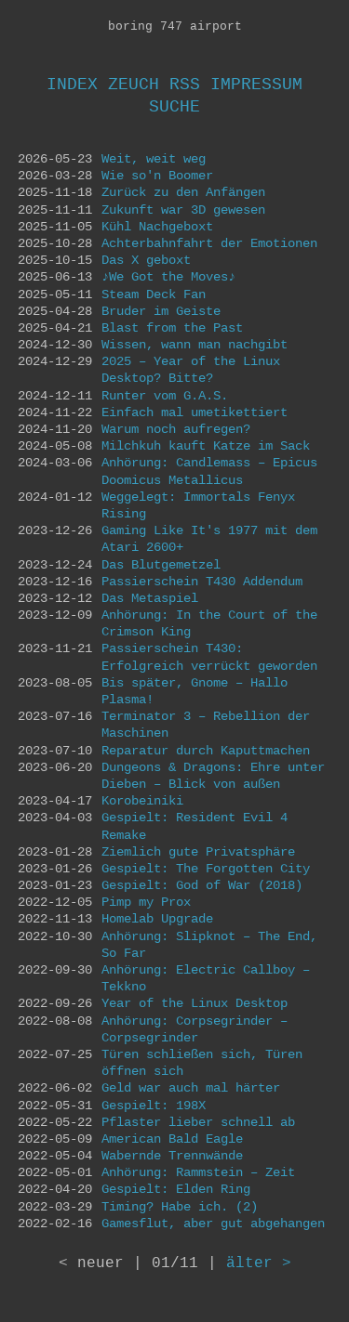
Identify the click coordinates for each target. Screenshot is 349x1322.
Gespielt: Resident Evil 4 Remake (194, 826)
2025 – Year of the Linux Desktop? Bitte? (190, 370)
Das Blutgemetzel (161, 564)
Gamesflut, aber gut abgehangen (213, 1223)
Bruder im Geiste (161, 311)
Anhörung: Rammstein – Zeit (198, 1172)
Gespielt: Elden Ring (175, 1189)
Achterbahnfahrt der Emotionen (209, 243)
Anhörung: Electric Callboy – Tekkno (205, 978)
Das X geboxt (146, 260)
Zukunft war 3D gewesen (183, 210)
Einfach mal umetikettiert (194, 412)
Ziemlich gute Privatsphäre (198, 851)
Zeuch (133, 84)
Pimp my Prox (146, 902)
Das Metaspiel (149, 598)
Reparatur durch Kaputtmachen (205, 750)
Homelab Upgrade (157, 918)
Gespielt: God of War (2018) (201, 885)
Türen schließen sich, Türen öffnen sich (201, 1063)
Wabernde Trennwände (172, 1155)
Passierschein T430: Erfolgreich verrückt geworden (209, 657)
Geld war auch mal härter (190, 1087)
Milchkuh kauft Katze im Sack (205, 445)
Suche (174, 107)
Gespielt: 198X (153, 1105)
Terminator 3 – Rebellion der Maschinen (205, 724)
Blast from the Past (172, 328)
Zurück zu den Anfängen (183, 192)
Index (72, 84)
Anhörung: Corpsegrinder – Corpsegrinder (194, 1029)
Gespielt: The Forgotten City (205, 868)
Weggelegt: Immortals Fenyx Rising (198, 505)
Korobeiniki (142, 800)
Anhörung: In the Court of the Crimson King (209, 623)
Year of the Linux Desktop (194, 1003)
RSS (184, 84)
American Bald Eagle (172, 1139)
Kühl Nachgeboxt (157, 226)
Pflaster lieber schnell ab (198, 1122)
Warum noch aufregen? (175, 429)
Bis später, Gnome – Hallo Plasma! (194, 691)
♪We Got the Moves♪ (168, 276)
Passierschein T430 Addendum (201, 581)
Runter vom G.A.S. (164, 395)
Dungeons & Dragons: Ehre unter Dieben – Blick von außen (213, 776)
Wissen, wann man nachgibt (194, 344)
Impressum (256, 84)
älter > (258, 1263)
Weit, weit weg (153, 158)
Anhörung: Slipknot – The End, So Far (209, 945)
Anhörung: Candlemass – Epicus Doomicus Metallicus (209, 471)
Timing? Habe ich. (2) (179, 1206)
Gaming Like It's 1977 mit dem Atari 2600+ (209, 539)
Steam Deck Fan (153, 294)
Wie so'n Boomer (157, 175)
